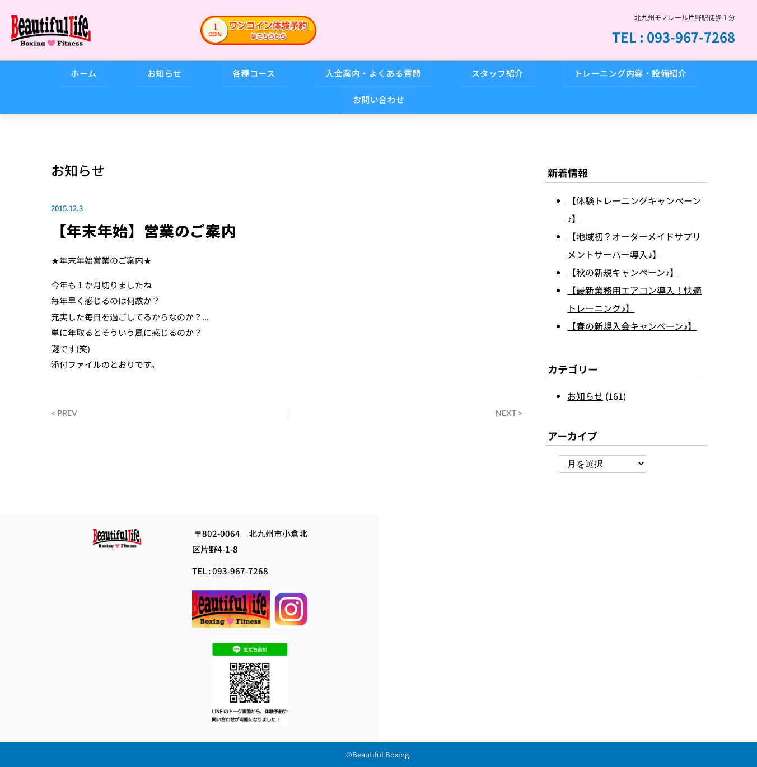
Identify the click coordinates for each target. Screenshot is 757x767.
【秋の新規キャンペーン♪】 (623, 272)
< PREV (64, 412)
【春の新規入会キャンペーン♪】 (632, 326)
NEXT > (509, 412)
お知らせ (78, 170)
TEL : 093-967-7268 (673, 36)
